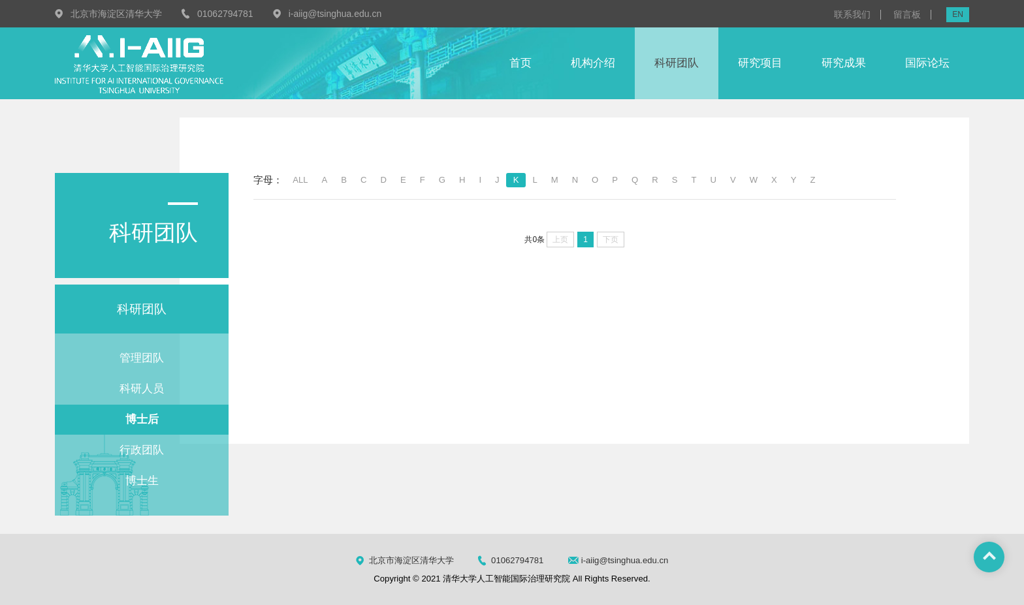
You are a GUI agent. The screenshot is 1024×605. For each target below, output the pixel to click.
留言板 (907, 15)
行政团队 (142, 450)
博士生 (142, 480)
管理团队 (142, 358)
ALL (300, 180)
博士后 (142, 419)
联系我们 (852, 15)
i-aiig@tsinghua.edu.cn (335, 13)
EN (957, 14)
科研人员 (142, 388)
